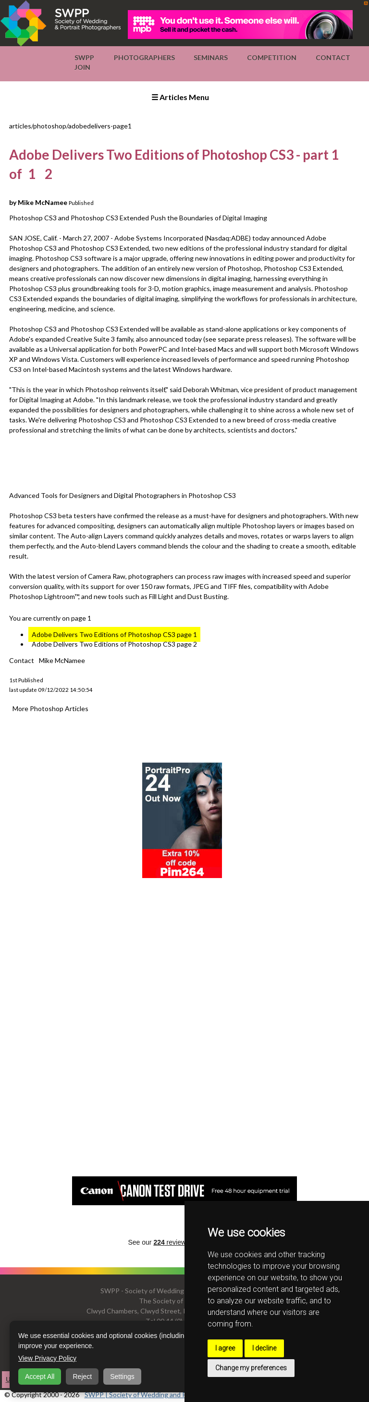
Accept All (39, 1376)
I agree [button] (225, 1348)
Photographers (144, 57)
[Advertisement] (184, 461)
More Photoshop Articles (50, 708)
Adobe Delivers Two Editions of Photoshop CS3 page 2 (114, 644)
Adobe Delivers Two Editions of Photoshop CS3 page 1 (114, 634)
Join (82, 67)
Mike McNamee (62, 660)
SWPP (84, 57)
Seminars (211, 57)
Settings (122, 1376)
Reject (82, 1376)
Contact (333, 57)
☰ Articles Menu (180, 97)
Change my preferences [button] (251, 1368)
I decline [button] (264, 1348)
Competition (271, 57)
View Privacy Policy (47, 1358)
